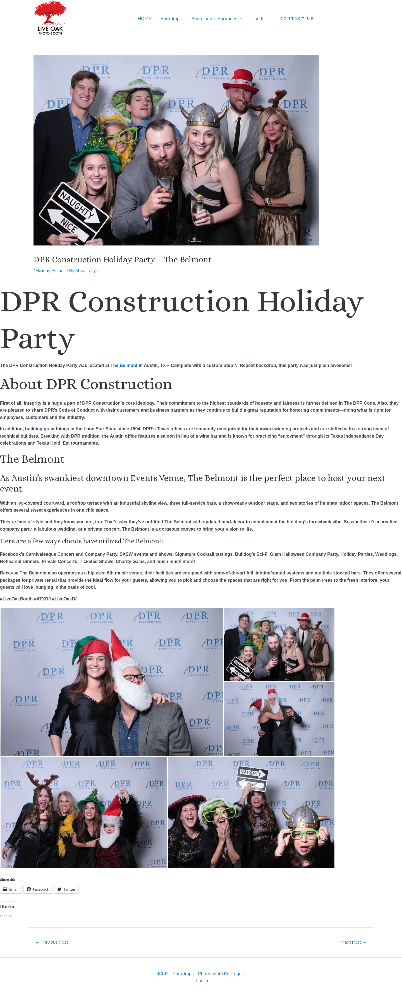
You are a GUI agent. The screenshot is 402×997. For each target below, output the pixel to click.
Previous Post (52, 942)
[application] (240, 18)
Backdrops (171, 18)
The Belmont (124, 365)
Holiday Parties (51, 270)
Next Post (354, 942)
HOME (145, 18)
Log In (257, 18)
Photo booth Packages (217, 18)
